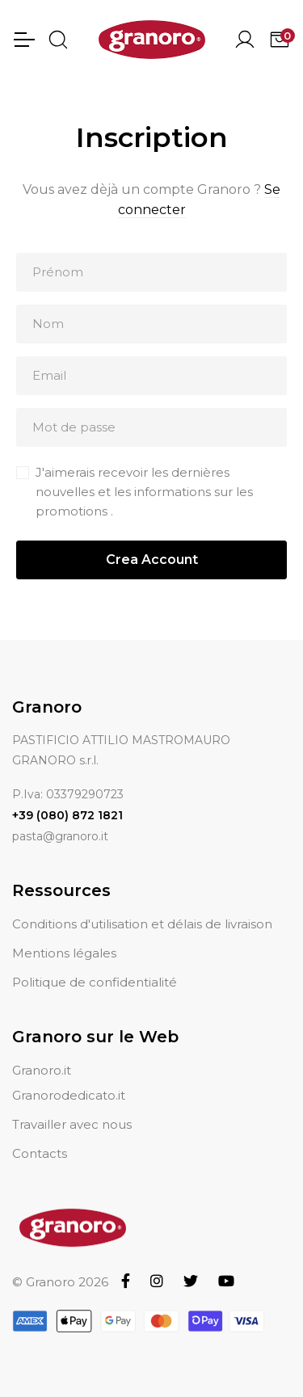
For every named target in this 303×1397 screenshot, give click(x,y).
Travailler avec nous (72, 1124)
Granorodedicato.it (68, 1095)
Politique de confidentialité (94, 982)
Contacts (39, 1153)
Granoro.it (41, 1070)
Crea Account (152, 559)
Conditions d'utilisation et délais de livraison (142, 924)
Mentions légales (64, 953)
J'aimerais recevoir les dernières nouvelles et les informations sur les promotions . (144, 492)
